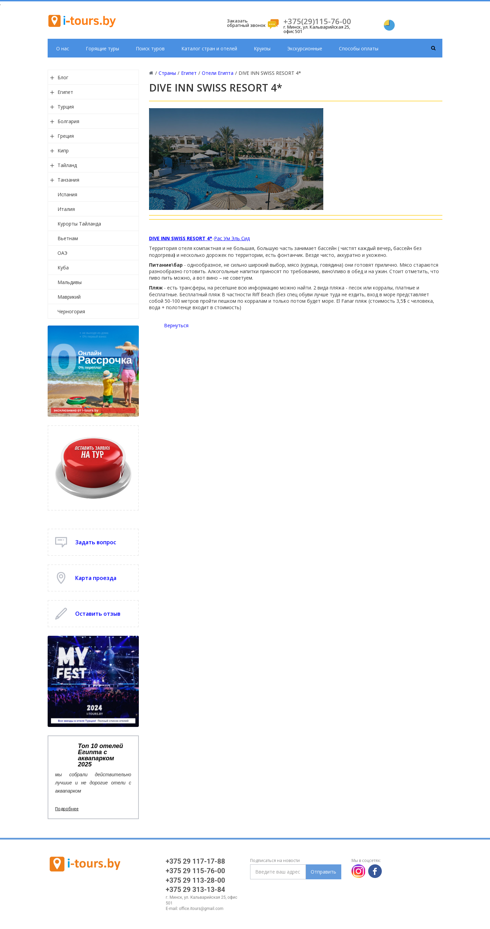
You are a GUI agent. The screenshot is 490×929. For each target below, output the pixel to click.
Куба (63, 267)
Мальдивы (70, 282)
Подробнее (67, 809)
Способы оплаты (358, 48)
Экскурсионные (304, 48)
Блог (63, 77)
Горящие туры (102, 48)
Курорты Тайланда (79, 223)
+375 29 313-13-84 (195, 889)
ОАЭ (62, 253)
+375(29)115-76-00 (317, 21)
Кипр (63, 150)
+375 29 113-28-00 (195, 880)
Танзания (68, 180)
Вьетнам (68, 238)
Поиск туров (150, 48)
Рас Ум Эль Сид (232, 238)
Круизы (262, 48)
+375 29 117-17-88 (195, 861)
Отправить (323, 871)
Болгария (68, 121)
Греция (66, 136)
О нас (62, 48)
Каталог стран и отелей (209, 48)
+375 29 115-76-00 (195, 871)
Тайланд (67, 165)
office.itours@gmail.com (201, 908)
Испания (67, 194)
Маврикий (69, 297)
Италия (66, 209)
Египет (65, 92)
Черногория (71, 311)
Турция (66, 106)
